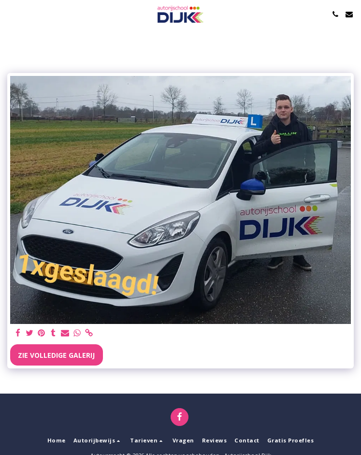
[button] (10, 14)
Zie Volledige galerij (56, 355)
